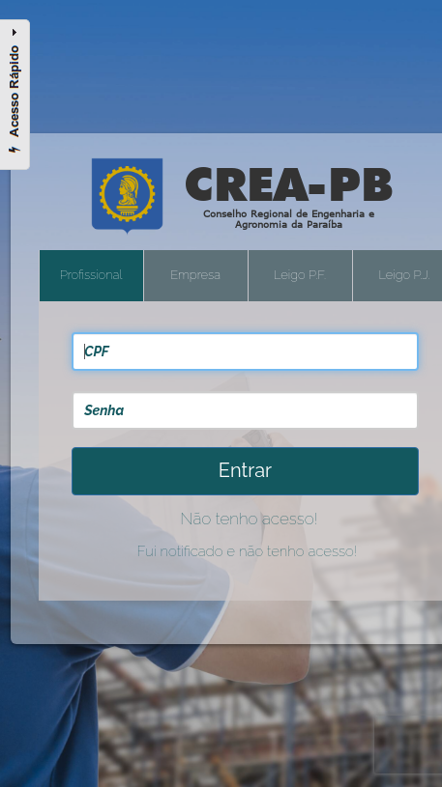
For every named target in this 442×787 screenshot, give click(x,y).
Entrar (245, 470)
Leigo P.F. (300, 274)
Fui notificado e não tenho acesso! (247, 551)
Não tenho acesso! (248, 518)
